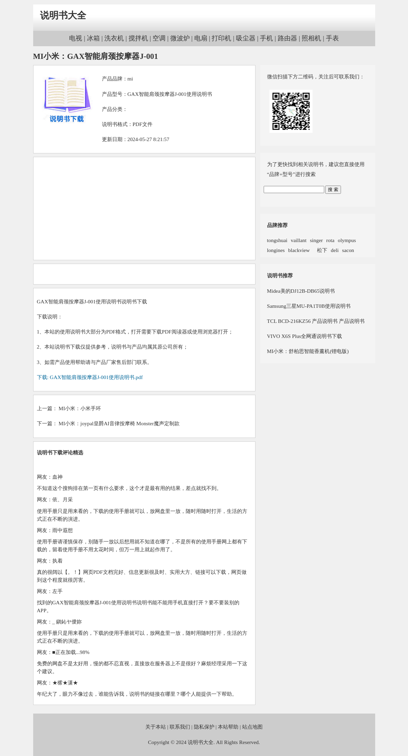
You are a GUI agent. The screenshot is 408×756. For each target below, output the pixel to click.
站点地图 (252, 727)
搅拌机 (138, 38)
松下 (320, 250)
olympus (347, 240)
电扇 (200, 38)
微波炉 (180, 38)
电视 (75, 38)
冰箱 (93, 38)
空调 (159, 38)
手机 (266, 38)
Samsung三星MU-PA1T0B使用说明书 (309, 306)
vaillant (298, 240)
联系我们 (180, 727)
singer (316, 240)
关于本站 (155, 727)
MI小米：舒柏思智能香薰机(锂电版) (308, 351)
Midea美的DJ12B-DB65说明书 (301, 291)
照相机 (311, 38)
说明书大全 (63, 15)
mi (130, 78)
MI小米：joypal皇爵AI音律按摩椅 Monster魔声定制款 (118, 423)
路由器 (287, 38)
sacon (348, 250)
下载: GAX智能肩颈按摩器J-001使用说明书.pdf (90, 377)
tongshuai (277, 240)
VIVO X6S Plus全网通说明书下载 (304, 336)
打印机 (221, 38)
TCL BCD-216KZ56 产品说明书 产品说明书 (316, 321)
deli (335, 250)
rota (330, 240)
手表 (332, 38)
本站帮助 (228, 727)
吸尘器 (245, 38)
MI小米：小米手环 (79, 408)
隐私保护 (204, 727)
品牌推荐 (277, 225)
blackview (299, 250)
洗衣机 (114, 38)
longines (276, 250)
